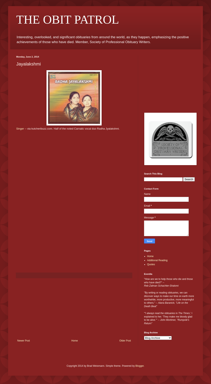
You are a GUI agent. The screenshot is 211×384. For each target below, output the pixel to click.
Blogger (140, 365)
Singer (20, 128)
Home (74, 340)
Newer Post (23, 340)
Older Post (125, 340)
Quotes (151, 264)
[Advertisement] (74, 308)
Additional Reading (157, 260)
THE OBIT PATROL (67, 19)
